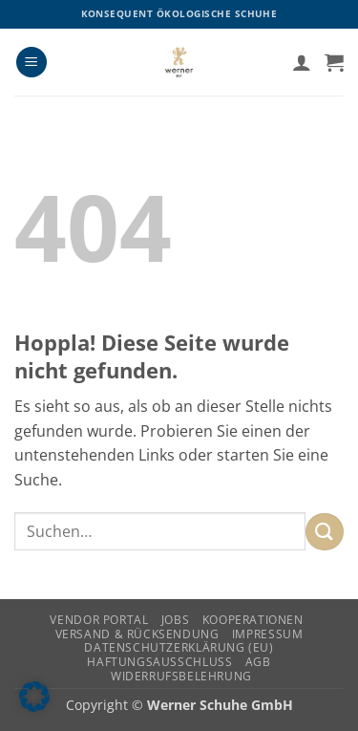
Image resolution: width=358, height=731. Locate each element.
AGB (258, 662)
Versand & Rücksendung (137, 634)
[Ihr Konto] (301, 62)
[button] (31, 62)
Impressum (268, 634)
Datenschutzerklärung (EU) (178, 647)
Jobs (175, 620)
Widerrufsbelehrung (181, 676)
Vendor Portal (99, 620)
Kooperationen (253, 620)
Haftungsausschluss (159, 662)
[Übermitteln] (324, 531)
